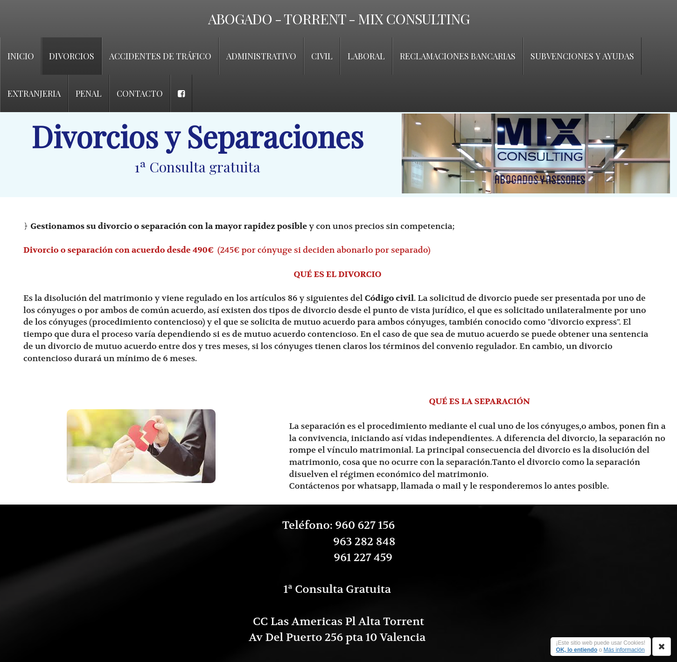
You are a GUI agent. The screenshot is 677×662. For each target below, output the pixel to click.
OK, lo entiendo (577, 650)
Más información (624, 650)
